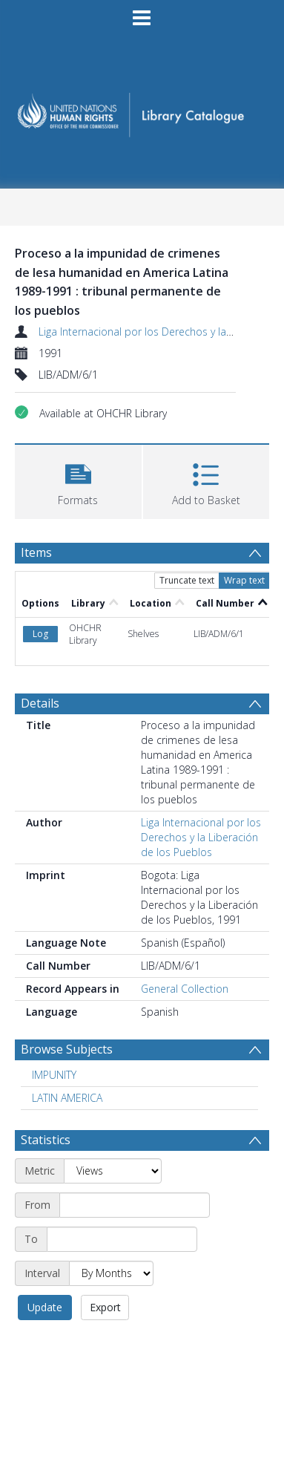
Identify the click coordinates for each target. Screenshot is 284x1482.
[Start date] (134, 1205)
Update (44, 1307)
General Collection (184, 989)
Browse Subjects (67, 1049)
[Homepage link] (142, 110)
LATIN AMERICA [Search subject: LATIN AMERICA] (67, 1098)
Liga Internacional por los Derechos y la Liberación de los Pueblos (201, 837)
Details (40, 703)
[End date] (122, 1239)
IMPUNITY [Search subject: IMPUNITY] (54, 1075)
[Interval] (111, 1273)
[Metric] (113, 1171)
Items (36, 552)
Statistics (45, 1140)
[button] (78, 480)
